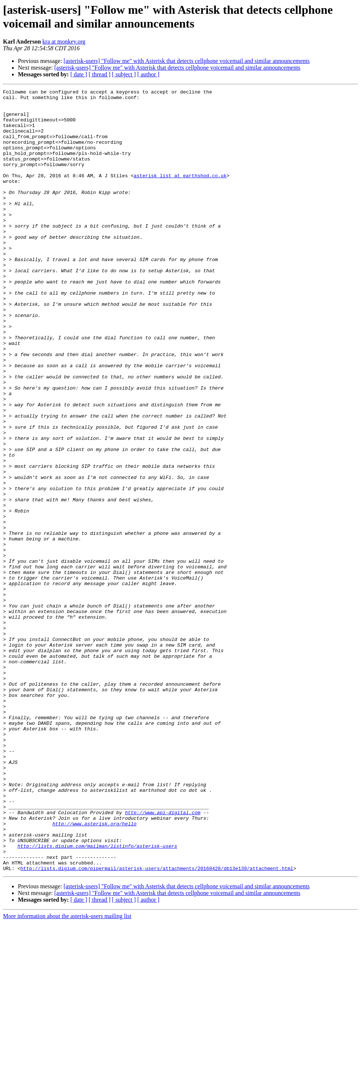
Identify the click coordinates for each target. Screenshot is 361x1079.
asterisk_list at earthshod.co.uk (180, 193)
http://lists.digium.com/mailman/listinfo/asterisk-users (97, 997)
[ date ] (78, 74)
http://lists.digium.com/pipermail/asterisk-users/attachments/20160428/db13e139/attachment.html (156, 1024)
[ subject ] (124, 74)
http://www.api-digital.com (163, 957)
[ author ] (148, 74)
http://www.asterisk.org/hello (94, 971)
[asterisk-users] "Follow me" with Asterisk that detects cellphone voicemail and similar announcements (187, 61)
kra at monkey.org (64, 41)
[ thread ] (100, 74)
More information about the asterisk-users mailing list (67, 1072)
